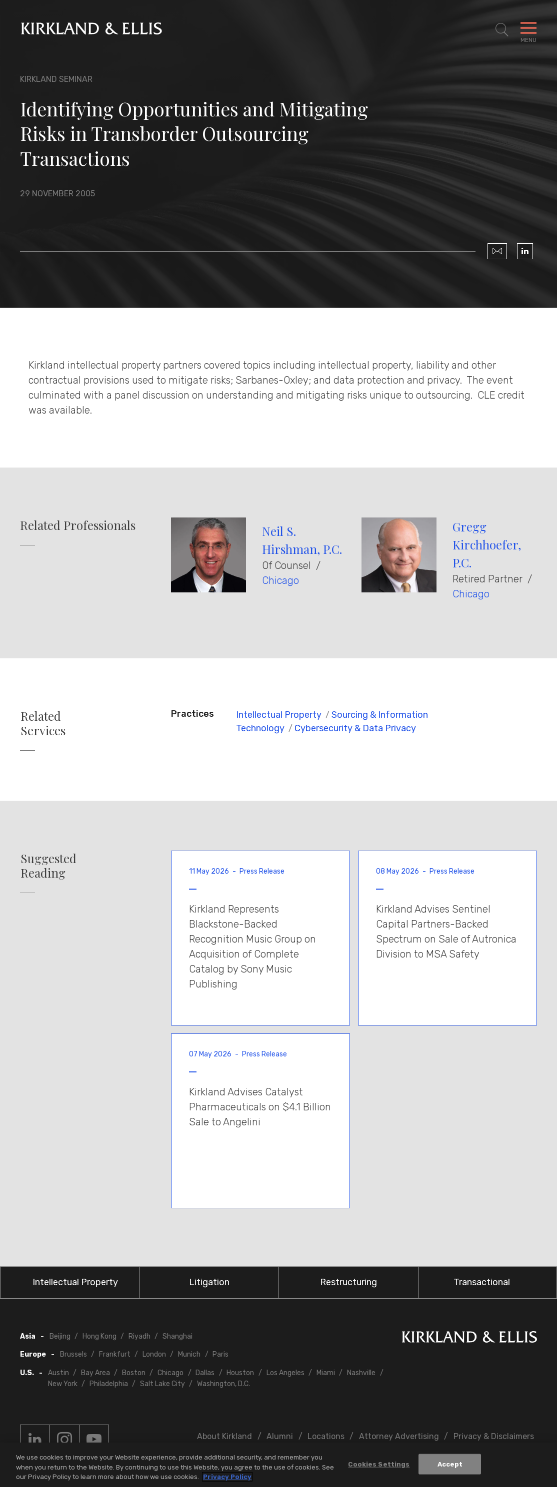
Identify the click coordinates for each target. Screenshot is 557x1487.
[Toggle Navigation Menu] (528, 29)
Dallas (205, 1373)
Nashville (361, 1373)
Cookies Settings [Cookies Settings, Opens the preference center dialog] (379, 1464)
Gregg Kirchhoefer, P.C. (486, 544)
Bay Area (95, 1373)
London (154, 1354)
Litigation (209, 1282)
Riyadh (139, 1336)
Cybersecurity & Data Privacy (355, 728)
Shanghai (177, 1336)
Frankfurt (114, 1354)
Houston (240, 1373)
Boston (134, 1373)
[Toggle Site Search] (502, 29)
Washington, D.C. (223, 1384)
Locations (326, 1436)
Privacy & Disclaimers (494, 1436)
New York (63, 1384)
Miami (325, 1373)
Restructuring (348, 1282)
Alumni (279, 1436)
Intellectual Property (279, 714)
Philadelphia (109, 1384)
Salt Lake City (162, 1384)
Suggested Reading (48, 866)
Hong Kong (99, 1336)
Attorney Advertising (399, 1436)
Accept (450, 1464)
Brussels (73, 1354)
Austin (58, 1373)
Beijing (60, 1336)
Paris (220, 1354)
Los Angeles (285, 1373)
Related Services (43, 723)
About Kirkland (224, 1436)
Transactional (482, 1282)
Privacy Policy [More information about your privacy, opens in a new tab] (227, 1477)
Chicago (280, 580)
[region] (278, 1465)
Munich (189, 1354)
